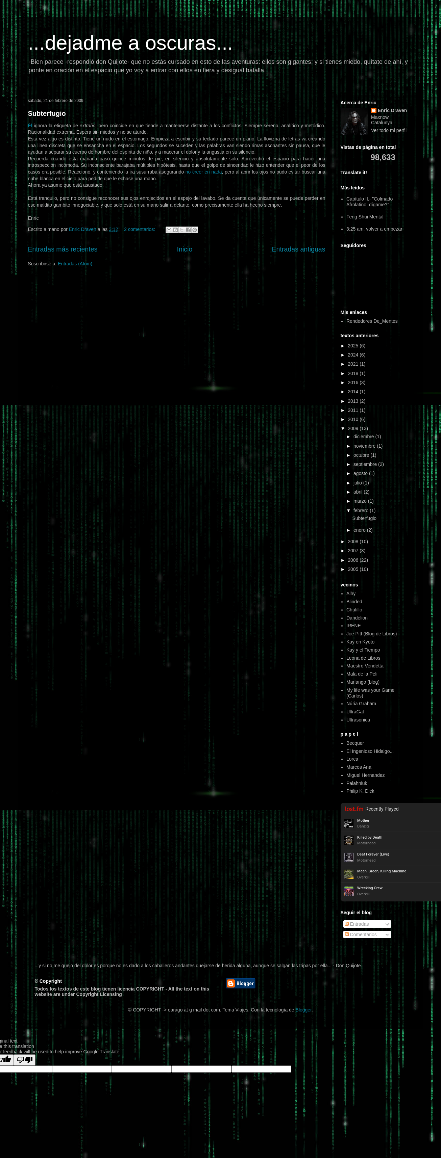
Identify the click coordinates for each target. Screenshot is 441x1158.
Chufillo (354, 609)
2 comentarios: (140, 229)
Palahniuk (356, 783)
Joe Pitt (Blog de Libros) (371, 633)
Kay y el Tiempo (363, 650)
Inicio (185, 249)
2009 (354, 428)
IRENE (353, 625)
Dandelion (357, 618)
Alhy (351, 593)
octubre (362, 455)
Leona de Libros (363, 658)
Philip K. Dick (360, 791)
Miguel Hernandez (365, 775)
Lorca (352, 759)
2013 (354, 401)
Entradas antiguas (298, 249)
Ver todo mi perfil (389, 130)
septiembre (365, 464)
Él (30, 125)
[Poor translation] (24, 1059)
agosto (361, 473)
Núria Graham (361, 703)
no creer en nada (204, 172)
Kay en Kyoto (360, 641)
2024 (354, 355)
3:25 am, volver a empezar (374, 229)
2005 (354, 569)
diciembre (364, 436)
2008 (354, 541)
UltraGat (355, 711)
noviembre (365, 446)
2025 (354, 345)
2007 (354, 550)
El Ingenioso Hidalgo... (370, 751)
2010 (354, 419)
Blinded (354, 601)
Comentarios (361, 934)
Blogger (304, 1009)
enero (360, 530)
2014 (354, 391)
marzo (360, 501)
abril (358, 492)
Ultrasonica (358, 719)
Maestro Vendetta (365, 665)
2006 (354, 560)
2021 (354, 364)
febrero (361, 510)
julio (358, 482)
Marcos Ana (358, 767)
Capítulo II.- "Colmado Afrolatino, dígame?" (369, 201)
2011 (354, 410)
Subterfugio (47, 113)
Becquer (355, 743)
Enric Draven (392, 110)
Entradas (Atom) (75, 263)
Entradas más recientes (63, 249)
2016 (354, 382)
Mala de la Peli (361, 674)
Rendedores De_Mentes (372, 321)
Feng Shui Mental (365, 216)
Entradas (357, 924)
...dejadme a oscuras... (130, 42)
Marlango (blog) (362, 682)
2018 (354, 373)
